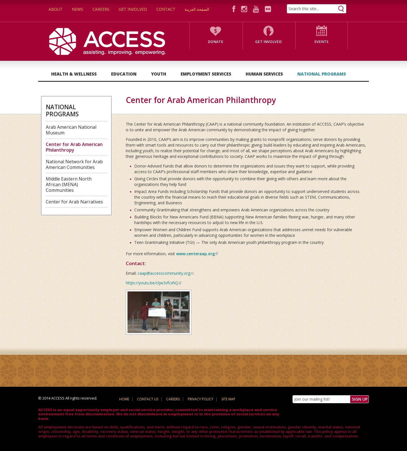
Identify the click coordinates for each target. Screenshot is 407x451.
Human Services (264, 74)
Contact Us (147, 399)
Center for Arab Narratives (74, 202)
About (55, 9)
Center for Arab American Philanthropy (74, 147)
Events (321, 41)
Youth (158, 74)
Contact (165, 9)
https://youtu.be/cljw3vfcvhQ (153, 282)
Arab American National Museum (71, 130)
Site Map (228, 399)
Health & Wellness (74, 74)
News (77, 9)
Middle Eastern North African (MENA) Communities (69, 184)
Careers (100, 9)
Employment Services (206, 74)
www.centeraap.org (197, 253)
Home (124, 399)
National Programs (321, 74)
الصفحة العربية (197, 9)
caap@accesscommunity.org (166, 273)
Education (124, 74)
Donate (215, 41)
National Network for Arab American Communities (74, 164)
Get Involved (133, 9)
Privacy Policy (200, 399)
